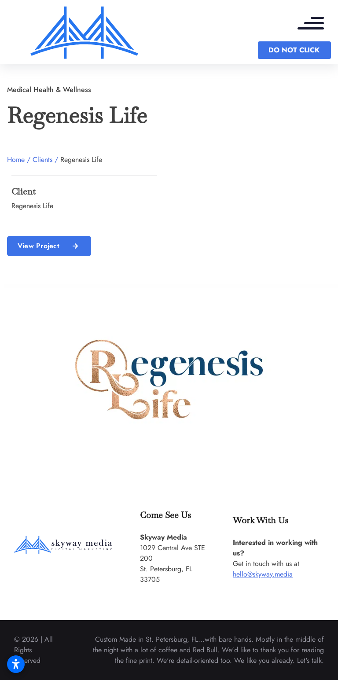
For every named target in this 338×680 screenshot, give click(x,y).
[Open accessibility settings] (16, 664)
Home (16, 159)
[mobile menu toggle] (315, 24)
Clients (42, 159)
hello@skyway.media (263, 574)
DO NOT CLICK (294, 50)
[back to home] (84, 32)
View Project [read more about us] (49, 246)
